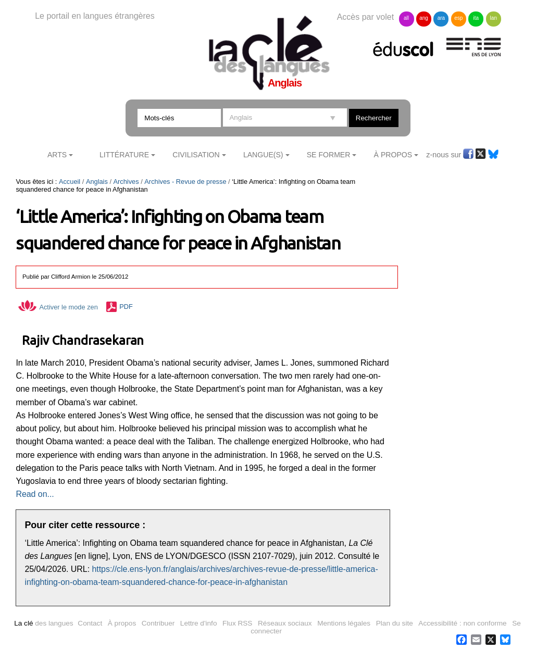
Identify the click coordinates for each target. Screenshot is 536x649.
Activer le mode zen (57, 307)
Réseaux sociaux (285, 623)
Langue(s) (263, 155)
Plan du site (394, 623)
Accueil (69, 181)
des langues (43, 623)
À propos (122, 623)
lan (493, 18)
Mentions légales (343, 623)
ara (441, 18)
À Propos (393, 155)
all (406, 18)
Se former (329, 155)
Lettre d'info (198, 623)
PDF (126, 307)
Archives (126, 181)
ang (423, 18)
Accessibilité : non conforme (462, 623)
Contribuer (158, 623)
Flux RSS (237, 623)
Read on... (35, 494)
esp (458, 18)
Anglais (97, 181)
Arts (57, 155)
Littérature (124, 155)
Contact (90, 623)
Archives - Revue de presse (185, 181)
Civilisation (195, 155)
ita (476, 18)
